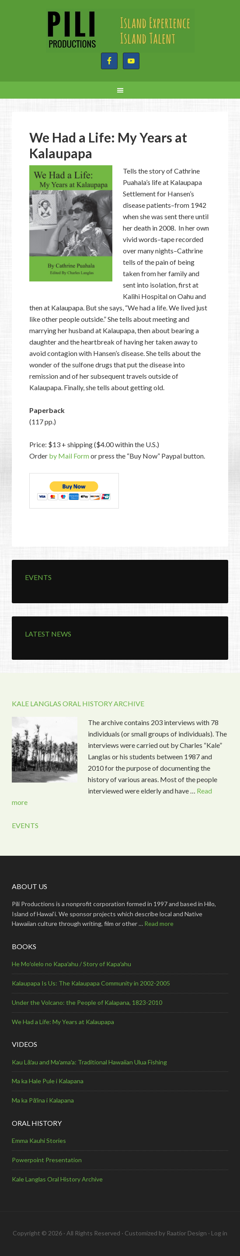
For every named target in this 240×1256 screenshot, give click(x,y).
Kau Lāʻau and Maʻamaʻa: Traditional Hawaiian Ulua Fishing (89, 1062)
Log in (219, 1233)
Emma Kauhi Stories (39, 1140)
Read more (159, 923)
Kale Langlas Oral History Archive (57, 1179)
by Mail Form (69, 456)
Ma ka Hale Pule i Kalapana (47, 1081)
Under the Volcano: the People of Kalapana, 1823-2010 (87, 1002)
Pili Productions (120, 31)
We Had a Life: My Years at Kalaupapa (63, 1021)
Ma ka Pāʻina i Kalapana (43, 1100)
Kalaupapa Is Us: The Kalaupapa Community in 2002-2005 (91, 983)
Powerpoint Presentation (47, 1159)
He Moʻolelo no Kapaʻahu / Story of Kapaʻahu (71, 964)
